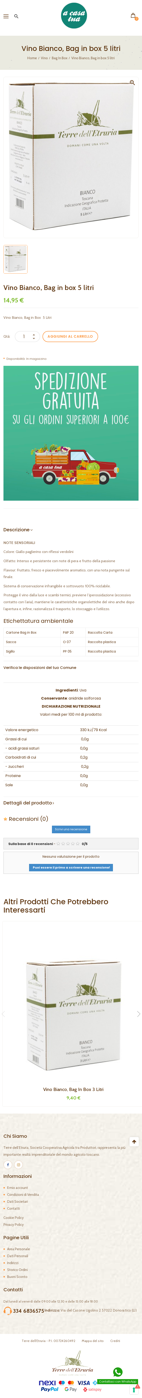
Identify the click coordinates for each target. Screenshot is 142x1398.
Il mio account (17, 1188)
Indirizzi (12, 1263)
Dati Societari (17, 1202)
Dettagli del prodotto (27, 803)
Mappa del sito (93, 1341)
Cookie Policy (13, 1218)
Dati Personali (17, 1256)
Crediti (115, 1341)
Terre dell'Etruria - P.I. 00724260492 (48, 1341)
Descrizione (16, 529)
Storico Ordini (17, 1270)
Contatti (13, 1208)
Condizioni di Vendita (23, 1195)
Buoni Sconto (17, 1277)
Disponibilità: (15, 359)
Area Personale (18, 1249)
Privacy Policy (13, 1225)
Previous (4, 1014)
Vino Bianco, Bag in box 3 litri (73, 1089)
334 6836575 (28, 1311)
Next (137, 1014)
